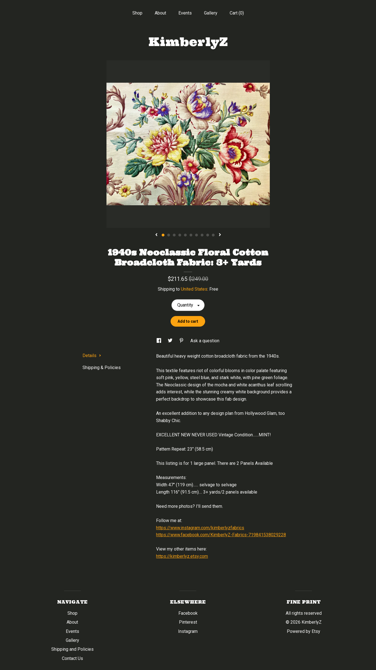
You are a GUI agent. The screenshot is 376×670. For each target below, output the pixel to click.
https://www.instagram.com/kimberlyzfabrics (200, 527)
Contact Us (72, 658)
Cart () (237, 13)
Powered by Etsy (303, 631)
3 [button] (174, 235)
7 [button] (196, 235)
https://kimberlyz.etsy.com (182, 556)
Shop (137, 13)
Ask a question (204, 340)
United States (194, 289)
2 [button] (168, 235)
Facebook (188, 613)
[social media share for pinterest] (182, 340)
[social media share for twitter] (171, 340)
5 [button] (185, 235)
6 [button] (191, 235)
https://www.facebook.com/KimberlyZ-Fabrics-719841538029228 (221, 534)
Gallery (210, 13)
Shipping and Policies (72, 649)
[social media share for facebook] (159, 340)
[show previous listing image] (156, 235)
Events (185, 13)
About (160, 13)
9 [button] (207, 235)
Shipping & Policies (102, 367)
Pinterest (188, 622)
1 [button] (163, 235)
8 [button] (202, 235)
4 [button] (179, 235)
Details (92, 355)
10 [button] (213, 235)
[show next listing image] (220, 235)
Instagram (188, 631)
